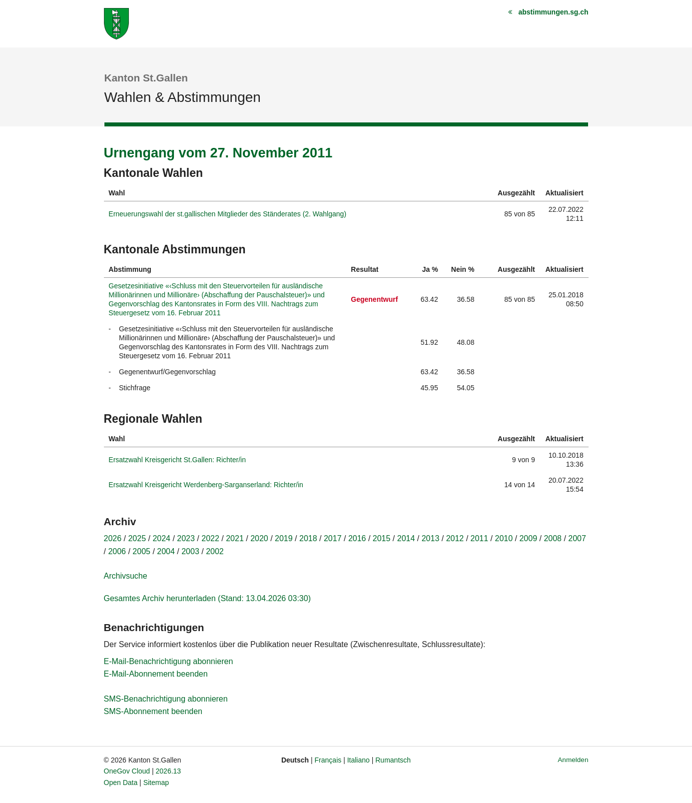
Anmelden (573, 760)
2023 (186, 538)
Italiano (358, 760)
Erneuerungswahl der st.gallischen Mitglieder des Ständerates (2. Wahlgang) (227, 214)
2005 (141, 551)
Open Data (121, 783)
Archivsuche (125, 576)
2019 (284, 538)
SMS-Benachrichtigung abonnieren (166, 699)
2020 (259, 538)
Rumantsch (393, 760)
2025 (137, 538)
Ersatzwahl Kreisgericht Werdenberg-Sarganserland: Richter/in (205, 485)
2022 (210, 538)
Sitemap (156, 783)
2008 (553, 538)
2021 (235, 538)
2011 (480, 538)
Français (328, 760)
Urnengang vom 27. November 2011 (218, 152)
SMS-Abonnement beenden (153, 711)
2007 (577, 538)
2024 (161, 538)
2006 (117, 551)
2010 (504, 538)
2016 (357, 538)
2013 (431, 538)
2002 (215, 551)
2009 (528, 538)
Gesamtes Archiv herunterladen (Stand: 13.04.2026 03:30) (207, 598)
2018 (308, 538)
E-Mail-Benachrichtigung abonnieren (168, 661)
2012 (455, 538)
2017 (333, 538)
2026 (113, 538)
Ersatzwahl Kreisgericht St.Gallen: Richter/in (177, 460)
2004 (166, 551)
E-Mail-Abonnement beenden (156, 674)
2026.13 (168, 771)
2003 (190, 551)
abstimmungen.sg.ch (553, 12)
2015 (382, 538)
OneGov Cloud (127, 771)
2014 (406, 538)
